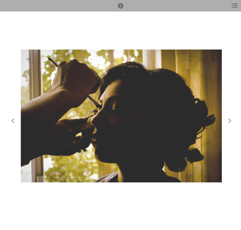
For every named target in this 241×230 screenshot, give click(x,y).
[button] (120, 8)
